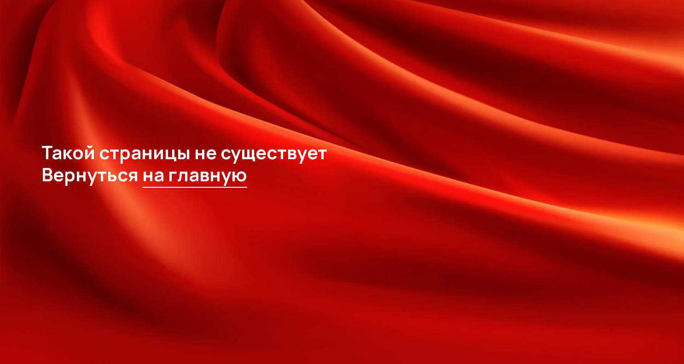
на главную (194, 174)
